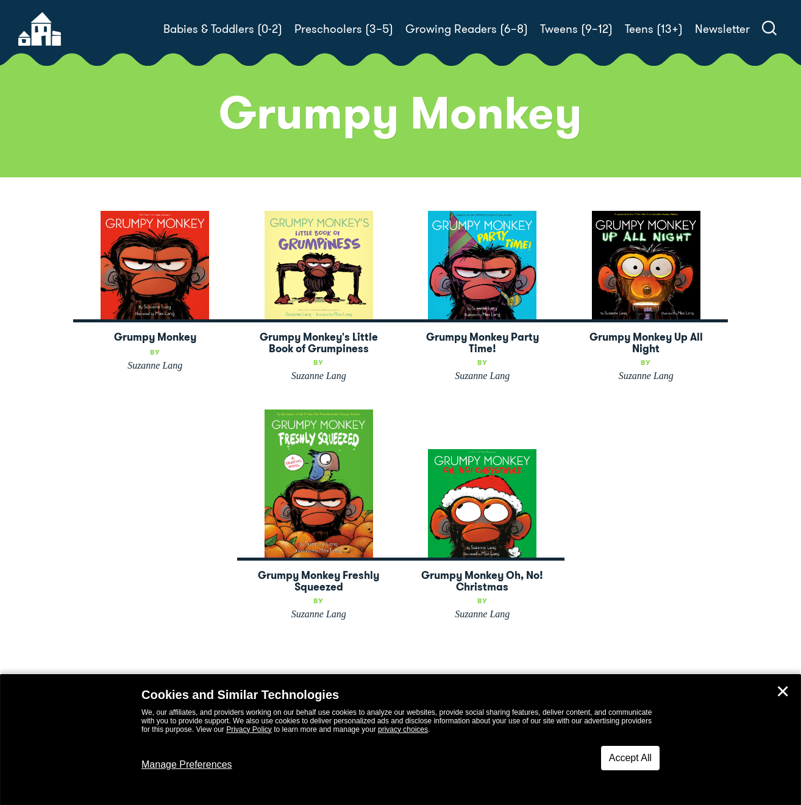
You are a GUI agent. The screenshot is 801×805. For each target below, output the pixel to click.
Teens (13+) (654, 29)
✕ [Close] (782, 692)
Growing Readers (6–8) (466, 29)
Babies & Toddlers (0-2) (222, 29)
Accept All (630, 758)
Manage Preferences (186, 764)
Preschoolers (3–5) (343, 29)
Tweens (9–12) (576, 29)
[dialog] (400, 740)
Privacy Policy (249, 729)
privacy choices (403, 729)
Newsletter (722, 29)
